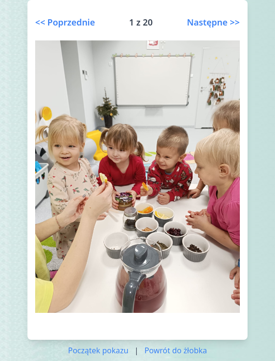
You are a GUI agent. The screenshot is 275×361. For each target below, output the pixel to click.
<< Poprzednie (65, 22)
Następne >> (213, 22)
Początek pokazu (98, 350)
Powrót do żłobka (175, 350)
